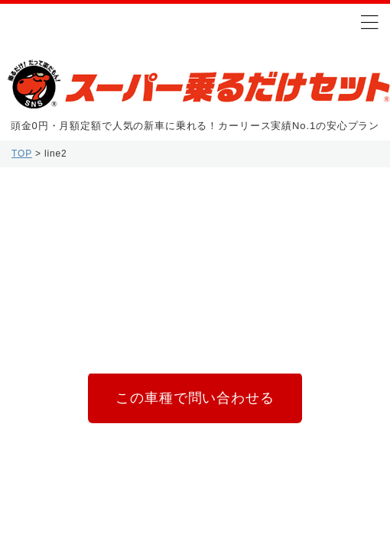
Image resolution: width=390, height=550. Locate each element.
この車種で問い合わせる (194, 398)
